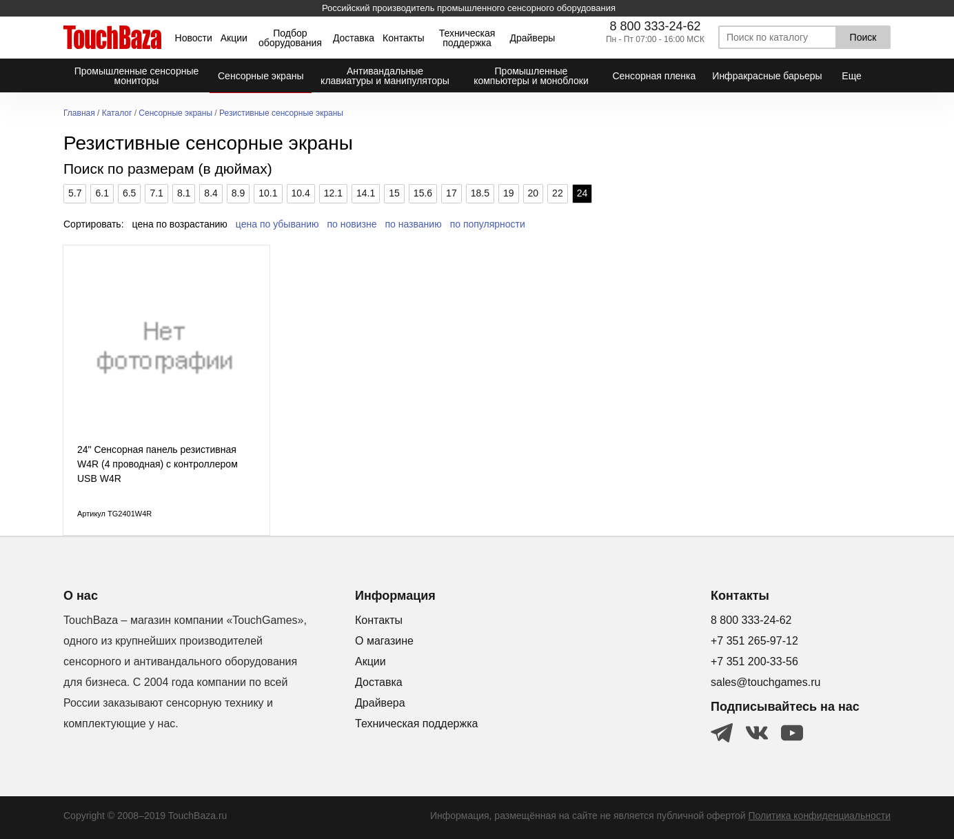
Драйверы (532, 38)
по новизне (352, 224)
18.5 (480, 193)
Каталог (117, 113)
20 (533, 193)
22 (557, 193)
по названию (413, 224)
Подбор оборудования (290, 38)
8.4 (210, 193)
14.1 (365, 193)
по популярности (487, 224)
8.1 (183, 193)
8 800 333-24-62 (654, 26)
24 (582, 193)
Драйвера (380, 703)
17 (451, 193)
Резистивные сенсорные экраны (281, 113)
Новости (193, 38)
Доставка (353, 38)
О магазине (384, 641)
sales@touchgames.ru (765, 682)
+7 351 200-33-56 (754, 661)
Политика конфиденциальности (819, 815)
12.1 (333, 193)
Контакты (403, 38)
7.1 (156, 193)
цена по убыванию (277, 224)
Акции (234, 38)
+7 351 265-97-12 (754, 641)
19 (508, 193)
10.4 (301, 193)
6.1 (101, 193)
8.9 (238, 193)
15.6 (423, 193)
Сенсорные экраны (175, 113)
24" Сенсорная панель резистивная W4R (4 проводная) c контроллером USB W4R (157, 464)
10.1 (267, 193)
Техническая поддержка (467, 38)
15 (394, 193)
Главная (79, 113)
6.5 (129, 193)
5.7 (74, 193)
